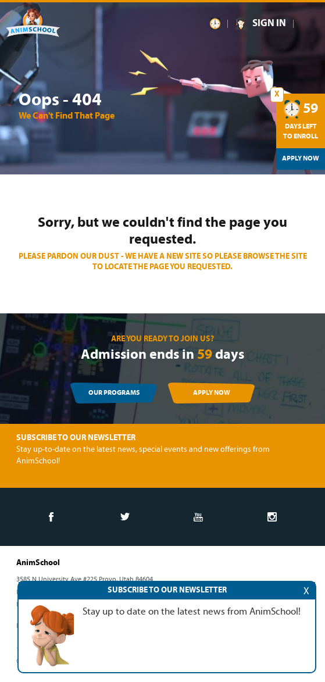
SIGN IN (269, 23)
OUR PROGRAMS (114, 393)
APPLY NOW (211, 393)
